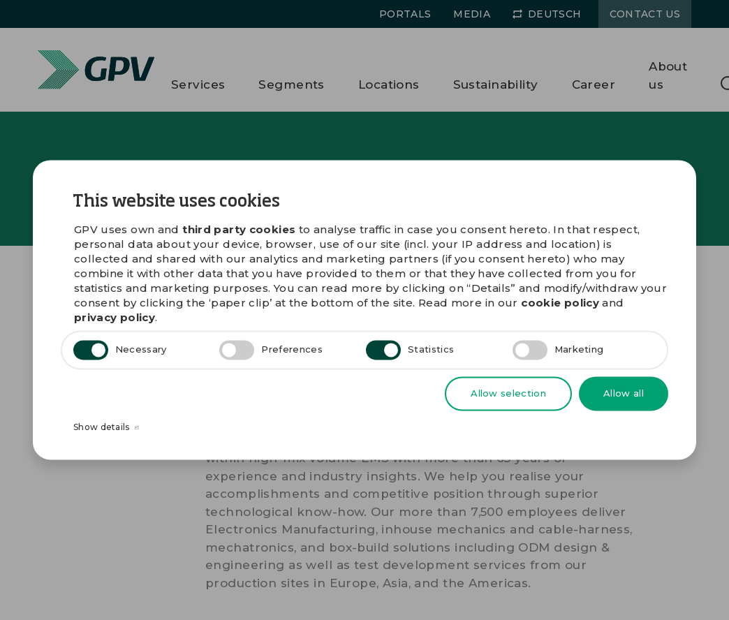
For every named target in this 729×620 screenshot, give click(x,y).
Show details (106, 428)
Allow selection (508, 393)
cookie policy (560, 303)
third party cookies (238, 230)
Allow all (623, 393)
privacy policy (114, 318)
